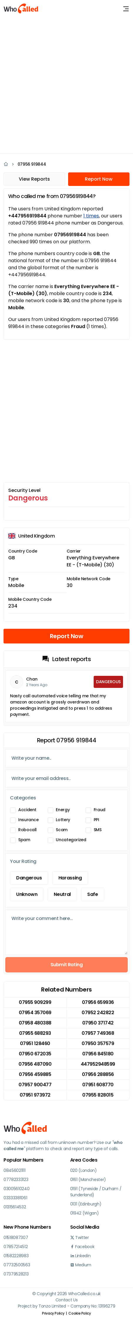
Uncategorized (71, 840)
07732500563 (17, 1265)
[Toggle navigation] (125, 8)
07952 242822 (98, 1012)
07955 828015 (97, 1095)
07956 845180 (98, 1053)
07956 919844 (32, 164)
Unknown (26, 894)
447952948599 (98, 1064)
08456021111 (14, 1170)
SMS (98, 830)
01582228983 (16, 1256)
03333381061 (15, 1198)
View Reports (34, 179)
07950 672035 (35, 1053)
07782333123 (16, 1179)
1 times (91, 215)
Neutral (62, 894)
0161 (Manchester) (88, 1179)
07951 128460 (35, 1043)
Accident (27, 810)
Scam (62, 830)
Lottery (63, 820)
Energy (63, 810)
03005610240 (16, 1189)
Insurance (28, 820)
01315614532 (15, 1207)
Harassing (70, 877)
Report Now (98, 179)
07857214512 (16, 1247)
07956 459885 (35, 1074)
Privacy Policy (53, 1313)
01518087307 (16, 1237)
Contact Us (66, 1300)
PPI (96, 820)
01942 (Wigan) (84, 1213)
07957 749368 (98, 1033)
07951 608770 (98, 1084)
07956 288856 (98, 1074)
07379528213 (16, 1274)
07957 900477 (34, 1084)
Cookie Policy (79, 1313)
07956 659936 (98, 1002)
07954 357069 (35, 1012)
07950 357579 (98, 1043)
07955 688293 (35, 1033)
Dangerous (29, 877)
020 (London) (83, 1170)
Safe (92, 894)
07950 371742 (98, 1022)
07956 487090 (34, 1064)
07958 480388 (35, 1022)
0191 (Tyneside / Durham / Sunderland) (96, 1192)
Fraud (99, 810)
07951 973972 (35, 1095)
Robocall (27, 830)
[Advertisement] (66, 84)
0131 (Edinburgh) (86, 1204)
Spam (24, 840)
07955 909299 (35, 1002)
